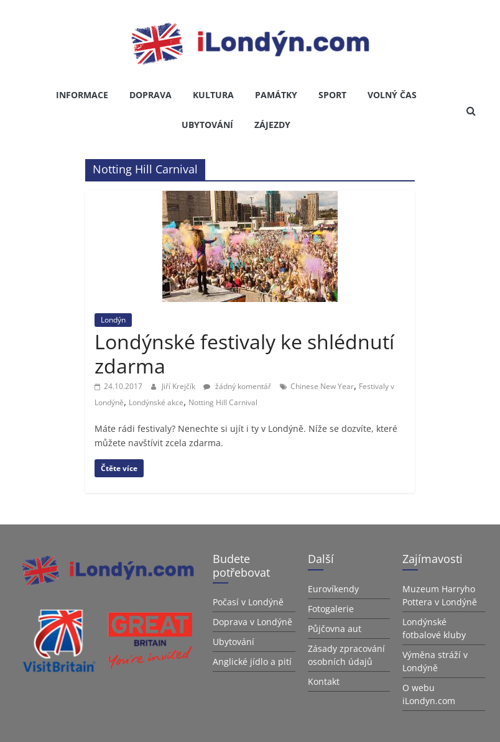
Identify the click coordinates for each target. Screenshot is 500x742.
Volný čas (392, 95)
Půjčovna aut (334, 628)
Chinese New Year (322, 386)
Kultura (213, 95)
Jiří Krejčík (179, 386)
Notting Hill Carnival (222, 402)
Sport (332, 95)
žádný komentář (237, 386)
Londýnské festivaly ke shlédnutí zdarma (244, 353)
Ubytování (207, 125)
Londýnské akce (156, 402)
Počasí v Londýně (248, 602)
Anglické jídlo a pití (252, 661)
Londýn (113, 319)
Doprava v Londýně (252, 622)
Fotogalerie (331, 609)
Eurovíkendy (333, 589)
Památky (276, 95)
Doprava (150, 95)
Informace (82, 95)
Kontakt (324, 681)
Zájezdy (272, 125)
